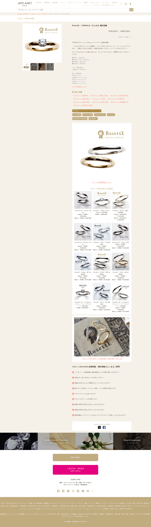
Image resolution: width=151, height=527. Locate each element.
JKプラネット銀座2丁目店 (99, 95)
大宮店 (40, 506)
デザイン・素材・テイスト (86, 503)
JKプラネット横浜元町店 (82, 99)
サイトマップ (97, 509)
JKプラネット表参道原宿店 (119, 95)
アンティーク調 (87, 114)
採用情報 (106, 509)
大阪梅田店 (54, 506)
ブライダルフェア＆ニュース (141, 506)
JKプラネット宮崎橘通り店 (119, 102)
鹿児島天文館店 (101, 506)
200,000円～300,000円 (80, 118)
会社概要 (110, 506)
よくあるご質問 (130, 503)
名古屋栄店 (46, 506)
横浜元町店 (32, 506)
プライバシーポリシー (85, 509)
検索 (131, 9)
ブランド (73, 503)
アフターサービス (60, 509)
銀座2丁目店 (4, 506)
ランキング (104, 503)
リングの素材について (79, 86)
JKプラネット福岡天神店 (82, 102)
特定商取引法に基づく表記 (123, 506)
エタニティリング (55, 503)
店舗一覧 (115, 2)
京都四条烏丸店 (64, 506)
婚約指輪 (39, 503)
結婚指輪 (46, 503)
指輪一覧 (32, 503)
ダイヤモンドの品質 (34, 509)
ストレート (111, 114)
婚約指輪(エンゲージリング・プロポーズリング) (86, 111)
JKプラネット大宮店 (99, 99)
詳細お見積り (75, 457)
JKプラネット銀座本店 (81, 95)
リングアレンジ (72, 509)
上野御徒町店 (24, 506)
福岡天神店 (74, 506)
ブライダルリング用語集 (117, 503)
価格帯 (98, 503)
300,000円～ (93, 118)
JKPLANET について (108, 5)
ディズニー (66, 503)
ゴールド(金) (76, 114)
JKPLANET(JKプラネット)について (17, 503)
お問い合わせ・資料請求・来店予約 (121, 509)
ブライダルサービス (47, 509)
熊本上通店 (82, 506)
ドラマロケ (22, 509)
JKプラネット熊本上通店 (100, 102)
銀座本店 (146, 503)
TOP (3, 503)
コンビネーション (100, 114)
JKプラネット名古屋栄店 (116, 99)
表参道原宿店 (14, 506)
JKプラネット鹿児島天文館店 (83, 105)
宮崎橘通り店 (91, 506)
